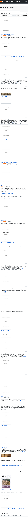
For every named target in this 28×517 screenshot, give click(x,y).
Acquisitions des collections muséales (7, 34)
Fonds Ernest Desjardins (5, 330)
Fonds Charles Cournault (5, 185)
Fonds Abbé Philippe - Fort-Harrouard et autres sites (10, 162)
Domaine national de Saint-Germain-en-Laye (8, 118)
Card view (9, 15)
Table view (13, 15)
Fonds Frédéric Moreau (5, 373)
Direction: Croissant (24, 15)
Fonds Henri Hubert (4, 396)
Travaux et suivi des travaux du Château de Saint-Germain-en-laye (12, 508)
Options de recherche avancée (6, 13)
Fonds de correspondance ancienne (7, 193)
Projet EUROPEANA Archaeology (6, 489)
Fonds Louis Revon (4, 425)
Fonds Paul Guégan (4, 447)
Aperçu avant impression (4, 15)
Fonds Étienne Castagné (5, 352)
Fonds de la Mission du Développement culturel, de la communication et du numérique (13, 198)
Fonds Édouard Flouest (5, 285)
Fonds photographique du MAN (6, 457)
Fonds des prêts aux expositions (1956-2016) (8, 242)
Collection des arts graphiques (6, 96)
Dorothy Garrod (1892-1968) (6, 139)
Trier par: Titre (19, 15)
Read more (20, 60)
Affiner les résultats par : (14, 5)
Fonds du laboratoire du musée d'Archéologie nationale (10, 264)
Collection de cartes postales (6, 85)
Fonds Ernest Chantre (5, 308)
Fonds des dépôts (4, 220)
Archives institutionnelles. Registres (7, 78)
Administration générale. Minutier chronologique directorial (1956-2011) (13, 56)
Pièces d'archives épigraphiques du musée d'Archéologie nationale (12, 465)
